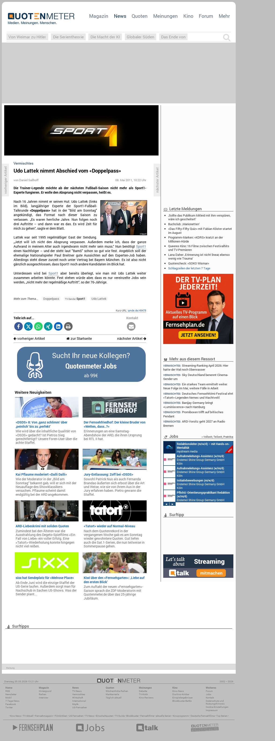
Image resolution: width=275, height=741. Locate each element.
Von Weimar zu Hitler (27, 37)
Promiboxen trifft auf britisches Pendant (193, 414)
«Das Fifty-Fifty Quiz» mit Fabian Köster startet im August (200, 231)
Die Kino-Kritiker (180, 694)
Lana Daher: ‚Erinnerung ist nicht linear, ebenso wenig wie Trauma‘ (199, 256)
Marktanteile (112, 694)
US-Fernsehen (79, 707)
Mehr (224, 16)
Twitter (9, 707)
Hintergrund (45, 691)
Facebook (10, 704)
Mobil (8, 697)
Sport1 (141, 246)
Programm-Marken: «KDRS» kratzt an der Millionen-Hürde (195, 239)
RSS (7, 691)
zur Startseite (79, 338)
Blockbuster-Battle (182, 700)
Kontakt (210, 697)
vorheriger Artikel (29, 338)
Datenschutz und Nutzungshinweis (215, 702)
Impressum (212, 710)
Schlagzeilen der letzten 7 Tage (189, 268)
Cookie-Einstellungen (217, 706)
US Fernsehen (76, 715)
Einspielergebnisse (182, 697)
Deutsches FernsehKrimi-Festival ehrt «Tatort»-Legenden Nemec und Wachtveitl (198, 395)
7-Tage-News (12, 700)
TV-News (77, 691)
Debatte (143, 691)
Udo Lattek (98, 298)
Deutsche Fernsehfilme (203, 715)
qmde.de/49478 (137, 310)
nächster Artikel (131, 338)
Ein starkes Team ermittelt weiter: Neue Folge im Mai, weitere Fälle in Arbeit (195, 386)
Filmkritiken (61, 715)
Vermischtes (78, 694)
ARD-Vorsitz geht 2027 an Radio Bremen (194, 423)
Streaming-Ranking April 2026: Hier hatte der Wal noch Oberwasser (195, 367)
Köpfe (75, 704)
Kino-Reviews (146, 697)
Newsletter (10, 694)
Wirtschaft (77, 697)
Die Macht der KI (105, 37)
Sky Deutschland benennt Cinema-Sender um (195, 377)
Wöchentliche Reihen (117, 691)
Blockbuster (132, 715)
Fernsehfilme (147, 715)
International (79, 700)
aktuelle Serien (163, 715)
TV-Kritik (143, 694)
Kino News (15, 715)
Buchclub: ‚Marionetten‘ (184, 224)
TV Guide (120, 715)
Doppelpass (51, 298)
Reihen (42, 694)
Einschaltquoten (104, 715)
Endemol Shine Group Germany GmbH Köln (194, 459)
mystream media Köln (198, 447)
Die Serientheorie (68, 37)
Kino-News (178, 691)
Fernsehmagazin (44, 715)
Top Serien (222, 715)
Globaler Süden (140, 37)
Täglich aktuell (114, 697)
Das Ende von (173, 37)
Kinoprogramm (181, 715)
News (120, 16)
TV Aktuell (28, 715)
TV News (89, 715)
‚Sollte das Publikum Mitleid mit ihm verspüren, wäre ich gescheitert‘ (199, 217)
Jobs (208, 694)
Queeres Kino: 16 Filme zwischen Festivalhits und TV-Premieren (198, 248)
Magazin (98, 16)
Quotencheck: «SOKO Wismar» (188, 263)
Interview (43, 697)
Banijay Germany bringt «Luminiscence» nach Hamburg (188, 404)
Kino (188, 16)
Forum (206, 16)
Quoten (140, 16)
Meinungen (165, 16)
